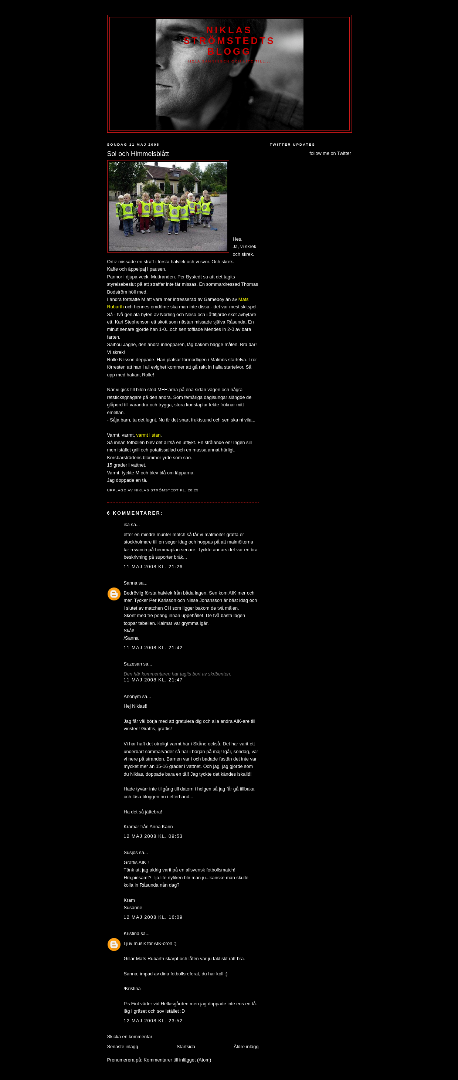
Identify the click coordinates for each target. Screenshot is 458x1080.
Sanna (131, 583)
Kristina (131, 933)
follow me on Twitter (330, 153)
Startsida (186, 1046)
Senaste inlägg (122, 1046)
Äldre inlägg (246, 1046)
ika (127, 524)
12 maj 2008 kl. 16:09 (153, 917)
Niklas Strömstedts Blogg (229, 41)
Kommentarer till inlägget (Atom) (177, 1060)
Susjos (131, 852)
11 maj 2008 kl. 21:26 (153, 566)
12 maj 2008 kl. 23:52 (153, 1020)
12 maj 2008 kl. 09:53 (153, 836)
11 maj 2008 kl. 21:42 (153, 647)
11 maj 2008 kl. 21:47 (153, 680)
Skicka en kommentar (129, 1036)
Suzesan (133, 664)
